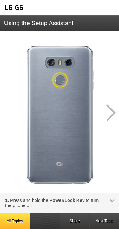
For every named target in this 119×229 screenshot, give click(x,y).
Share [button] (74, 221)
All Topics (15, 221)
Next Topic (105, 221)
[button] (107, 113)
